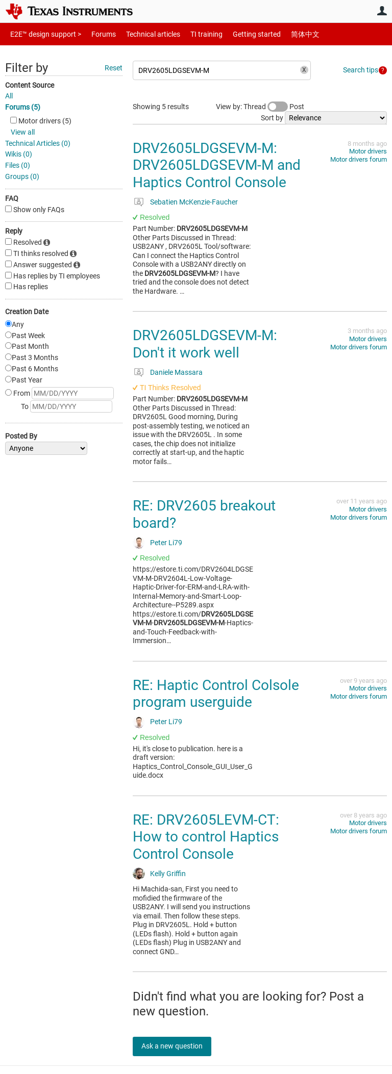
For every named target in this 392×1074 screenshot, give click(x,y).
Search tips (360, 70)
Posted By (21, 436)
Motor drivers (368, 151)
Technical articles (142, 34)
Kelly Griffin (168, 874)
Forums (96, 34)
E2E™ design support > (42, 34)
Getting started (238, 34)
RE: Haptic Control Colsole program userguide (216, 694)
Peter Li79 (166, 543)
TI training (192, 34)
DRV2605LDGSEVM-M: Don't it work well (205, 344)
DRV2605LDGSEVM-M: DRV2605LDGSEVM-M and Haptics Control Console (217, 165)
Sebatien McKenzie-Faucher (194, 202)
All (9, 96)
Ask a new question (178, 1046)
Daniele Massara (176, 372)
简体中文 (284, 34)
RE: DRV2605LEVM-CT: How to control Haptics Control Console (206, 836)
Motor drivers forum (358, 159)
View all (23, 132)
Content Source (29, 85)
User (382, 11)
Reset (113, 68)
